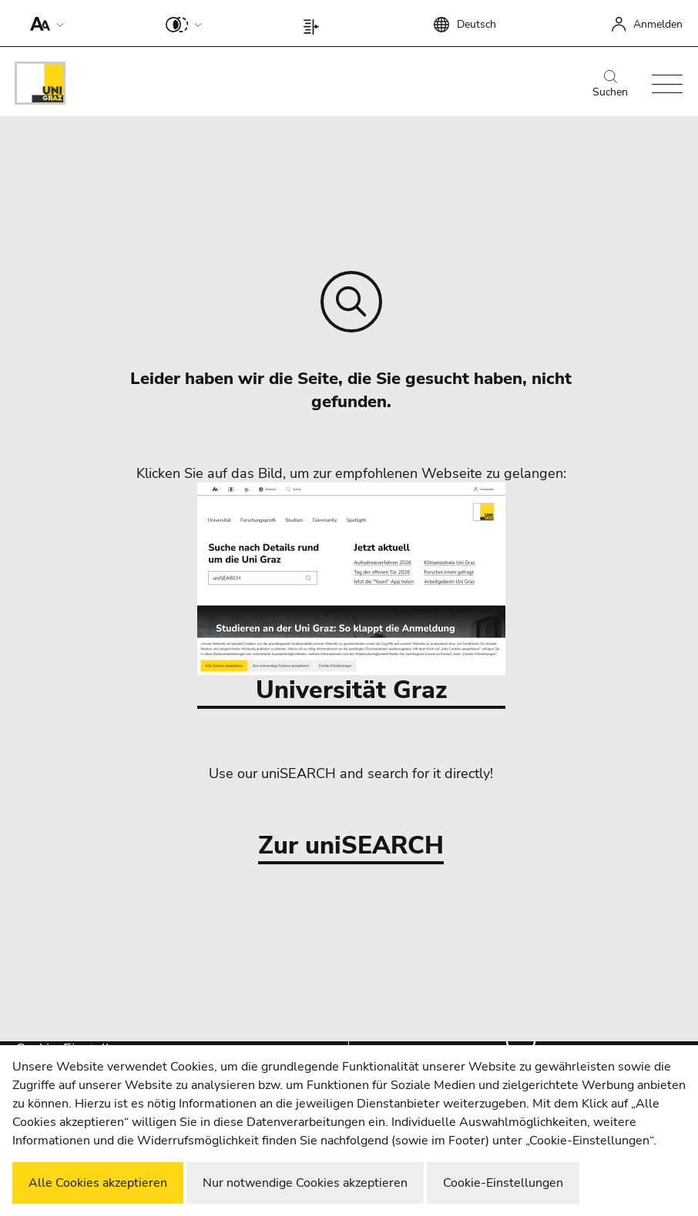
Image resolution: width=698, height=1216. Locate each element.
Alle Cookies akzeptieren (98, 1182)
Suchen (610, 84)
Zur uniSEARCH (351, 846)
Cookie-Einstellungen (503, 1182)
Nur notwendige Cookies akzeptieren (305, 1182)
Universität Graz (351, 595)
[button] (43, 23)
